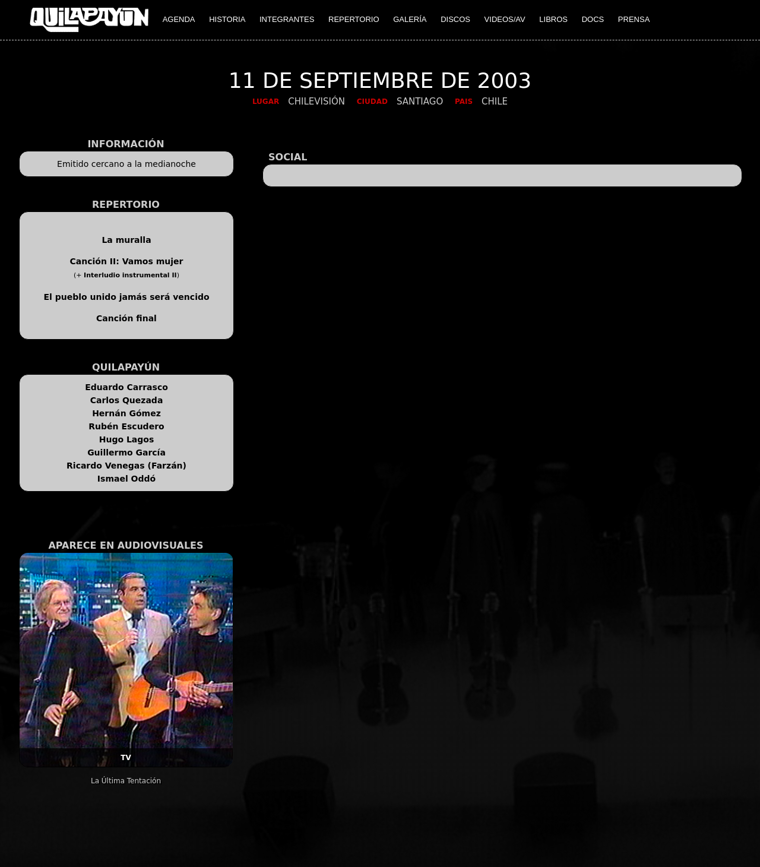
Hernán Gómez (126, 413)
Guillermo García (126, 452)
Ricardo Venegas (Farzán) (126, 465)
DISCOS (455, 19)
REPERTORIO (353, 19)
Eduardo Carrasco (126, 387)
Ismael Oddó (126, 478)
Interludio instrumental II (130, 275)
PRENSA (634, 19)
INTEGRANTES (286, 19)
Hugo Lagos (126, 439)
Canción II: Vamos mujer (126, 261)
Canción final (126, 318)
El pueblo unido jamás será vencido (126, 297)
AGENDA (179, 19)
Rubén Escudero (126, 426)
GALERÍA (409, 19)
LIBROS (553, 19)
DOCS (593, 19)
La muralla (126, 240)
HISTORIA (227, 19)
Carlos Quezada (126, 400)
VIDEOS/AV (504, 19)
